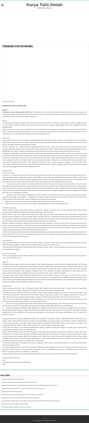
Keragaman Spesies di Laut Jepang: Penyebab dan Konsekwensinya (20, 397)
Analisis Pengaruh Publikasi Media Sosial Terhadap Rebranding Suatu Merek (22, 388)
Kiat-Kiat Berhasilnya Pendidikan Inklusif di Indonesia (16, 407)
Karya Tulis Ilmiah (45, 4)
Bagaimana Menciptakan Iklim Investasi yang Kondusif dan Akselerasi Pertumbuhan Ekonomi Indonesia (30, 401)
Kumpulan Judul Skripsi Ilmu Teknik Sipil (12, 379)
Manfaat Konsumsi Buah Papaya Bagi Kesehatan (15, 404)
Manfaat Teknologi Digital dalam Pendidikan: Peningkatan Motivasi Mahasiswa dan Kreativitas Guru (29, 385)
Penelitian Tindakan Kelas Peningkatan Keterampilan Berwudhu (19, 382)
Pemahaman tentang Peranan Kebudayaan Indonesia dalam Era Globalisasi (22, 394)
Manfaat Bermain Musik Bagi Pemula (11, 391)
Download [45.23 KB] (8, 101)
